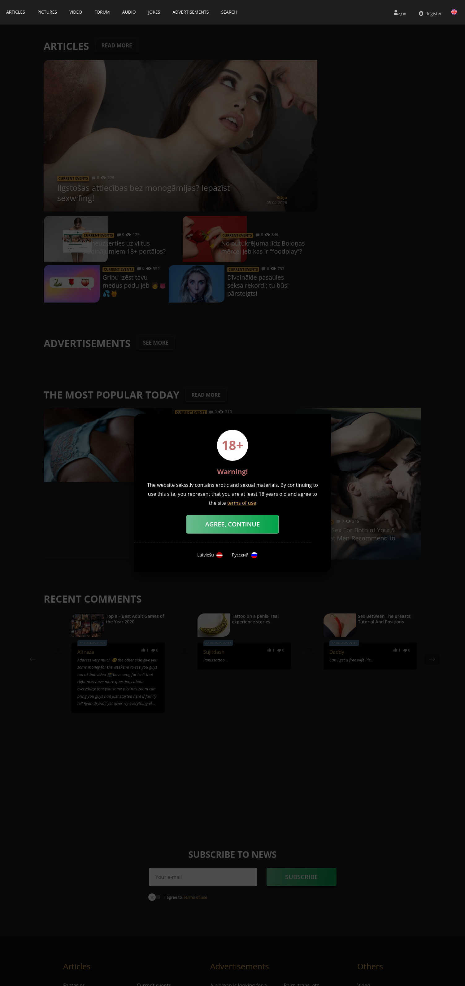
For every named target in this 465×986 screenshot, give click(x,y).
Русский (244, 555)
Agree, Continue (232, 524)
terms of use (241, 503)
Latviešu (210, 555)
